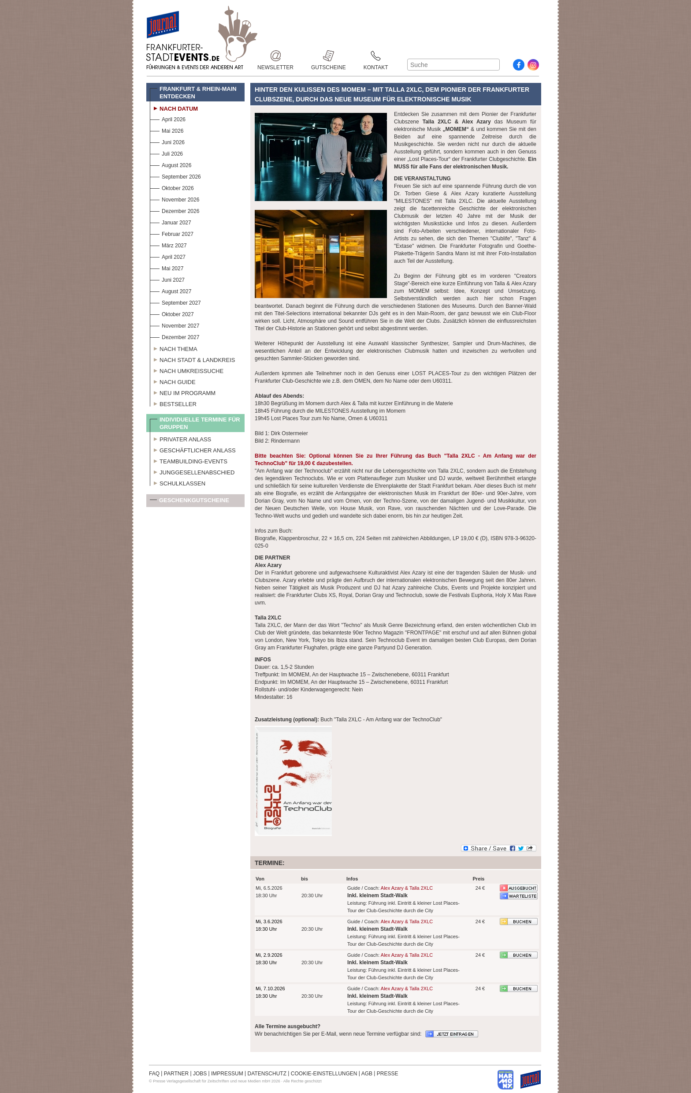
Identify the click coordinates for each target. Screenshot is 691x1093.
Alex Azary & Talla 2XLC (407, 888)
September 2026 (175, 176)
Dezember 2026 (174, 210)
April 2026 (168, 118)
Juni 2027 (167, 279)
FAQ (154, 1074)
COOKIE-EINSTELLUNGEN (324, 1074)
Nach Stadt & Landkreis (192, 358)
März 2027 (168, 244)
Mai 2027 (166, 267)
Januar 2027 (170, 221)
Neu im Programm (182, 392)
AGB (366, 1074)
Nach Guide (173, 381)
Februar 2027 (171, 233)
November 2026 (174, 198)
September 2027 (175, 302)
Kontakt (376, 55)
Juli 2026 (166, 153)
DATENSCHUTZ (267, 1074)
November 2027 (174, 325)
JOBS (200, 1074)
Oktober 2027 (172, 313)
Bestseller (173, 403)
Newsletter (275, 55)
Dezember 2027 (174, 336)
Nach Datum (174, 107)
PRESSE (387, 1074)
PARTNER (176, 1074)
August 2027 (170, 290)
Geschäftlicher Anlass (193, 449)
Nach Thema (173, 347)
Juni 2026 (167, 141)
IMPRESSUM (227, 1074)
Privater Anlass (180, 438)
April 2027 (168, 256)
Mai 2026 (166, 130)
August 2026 (170, 164)
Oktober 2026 (172, 187)
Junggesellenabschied (192, 471)
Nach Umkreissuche (186, 370)
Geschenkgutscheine (189, 502)
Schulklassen (177, 482)
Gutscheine (328, 55)
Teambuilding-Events (188, 460)
